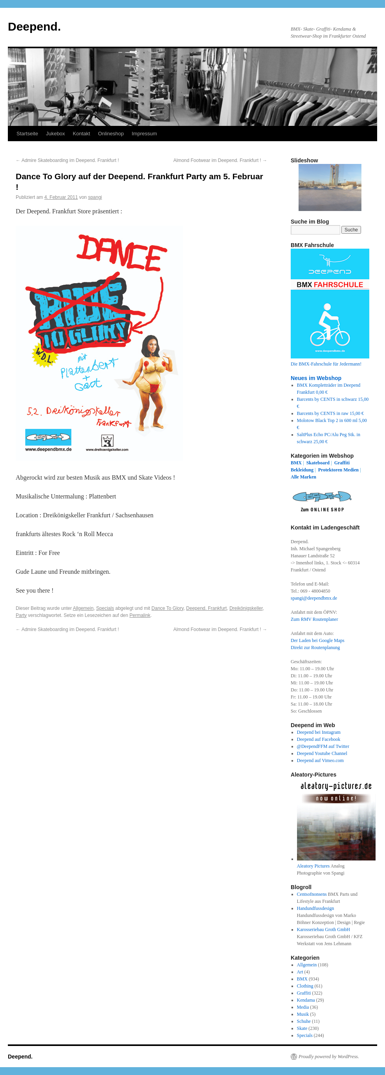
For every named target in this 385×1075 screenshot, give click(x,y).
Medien (351, 470)
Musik (303, 1014)
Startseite (27, 133)
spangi (95, 197)
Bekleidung (302, 470)
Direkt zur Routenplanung (315, 647)
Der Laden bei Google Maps (318, 640)
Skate (302, 1028)
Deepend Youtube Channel (322, 753)
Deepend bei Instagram (319, 732)
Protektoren (330, 470)
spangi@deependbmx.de (314, 598)
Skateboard (318, 463)
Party (21, 615)
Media (303, 1007)
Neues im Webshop (316, 378)
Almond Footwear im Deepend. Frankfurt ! (220, 160)
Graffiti (342, 463)
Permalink (140, 615)
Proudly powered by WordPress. (329, 1056)
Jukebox (55, 133)
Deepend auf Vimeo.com (320, 760)
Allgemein (83, 608)
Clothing (305, 986)
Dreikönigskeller (246, 608)
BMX (296, 463)
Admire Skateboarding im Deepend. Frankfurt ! (67, 160)
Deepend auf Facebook (319, 739)
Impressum (144, 133)
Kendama (306, 1000)
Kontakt (81, 133)
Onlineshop (111, 133)
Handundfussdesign (315, 908)
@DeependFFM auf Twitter (323, 746)
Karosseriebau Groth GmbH (323, 929)
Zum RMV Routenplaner (314, 619)
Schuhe (304, 1021)
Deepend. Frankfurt (206, 608)
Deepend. (34, 26)
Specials (105, 608)
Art (300, 972)
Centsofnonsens (312, 894)
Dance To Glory (168, 608)
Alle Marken (303, 477)
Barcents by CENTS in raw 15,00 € (330, 413)
